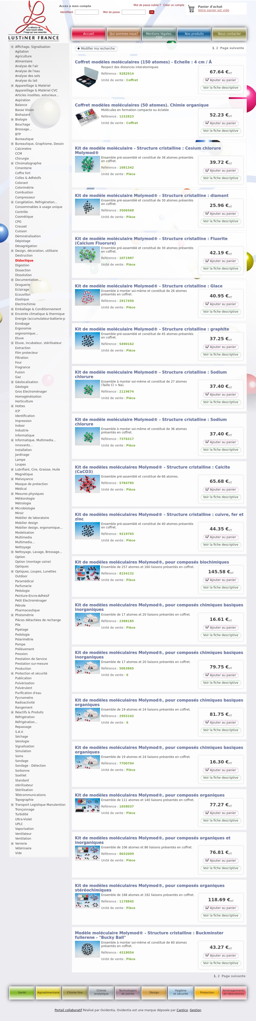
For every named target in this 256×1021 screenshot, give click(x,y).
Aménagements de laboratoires (233, 992)
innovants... (24, 445)
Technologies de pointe (128, 992)
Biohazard (22, 115)
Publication (23, 678)
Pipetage (21, 629)
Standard (22, 780)
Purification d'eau (28, 693)
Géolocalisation (26, 382)
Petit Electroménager (31, 600)
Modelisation (24, 532)
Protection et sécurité (31, 673)
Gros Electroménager (31, 391)
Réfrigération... (26, 722)
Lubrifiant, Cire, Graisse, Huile (37, 469)
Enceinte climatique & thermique (40, 314)
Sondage (21, 761)
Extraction (22, 348)
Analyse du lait (26, 80)
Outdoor (21, 576)
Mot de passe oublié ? (147, 5)
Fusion (20, 372)
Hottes (20, 406)
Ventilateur (23, 834)
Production (23, 668)
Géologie (21, 387)
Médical (21, 489)
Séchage (21, 736)
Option (20, 557)
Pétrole (20, 605)
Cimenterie (23, 168)
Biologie (21, 119)
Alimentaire (23, 61)
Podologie (22, 634)
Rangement (23, 707)
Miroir (19, 513)
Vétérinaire (23, 848)
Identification (25, 416)
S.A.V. (19, 732)
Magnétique (24, 474)
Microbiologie (25, 508)
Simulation (23, 751)
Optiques (22, 566)
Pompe (20, 644)
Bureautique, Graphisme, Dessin (39, 144)
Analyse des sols (27, 76)
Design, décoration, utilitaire (36, 251)
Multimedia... (25, 542)
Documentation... (28, 280)
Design (154, 992)
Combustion (24, 192)
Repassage (23, 727)
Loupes (20, 464)
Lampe (20, 460)
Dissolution (23, 275)
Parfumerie (23, 586)
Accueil (88, 34)
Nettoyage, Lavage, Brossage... (38, 552)
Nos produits (194, 34)
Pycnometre (24, 698)
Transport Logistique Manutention (40, 805)
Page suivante (232, 48)
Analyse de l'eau (27, 71)
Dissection (23, 270)
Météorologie (25, 498)
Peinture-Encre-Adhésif (32, 596)
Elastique (22, 299)
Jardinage (22, 455)
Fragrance (22, 367)
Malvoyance (24, 479)
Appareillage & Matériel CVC (36, 90)
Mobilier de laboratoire (32, 518)
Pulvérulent (23, 688)
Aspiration (22, 100)
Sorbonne (22, 770)
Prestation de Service (31, 659)
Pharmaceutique (27, 610)
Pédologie (22, 591)
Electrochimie (25, 304)
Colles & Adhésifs (28, 178)
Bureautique (24, 139)
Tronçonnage (24, 809)
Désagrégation (26, 246)
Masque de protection (31, 484)
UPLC (19, 824)
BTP (18, 134)
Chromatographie (28, 163)
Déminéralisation (28, 236)
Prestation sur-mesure (31, 663)
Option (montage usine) (33, 561)
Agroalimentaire (49, 992)
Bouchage (22, 124)
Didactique (24, 260)
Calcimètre (23, 149)
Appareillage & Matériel (32, 85)
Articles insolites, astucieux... (37, 95)
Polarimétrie (24, 639)
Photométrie (24, 615)
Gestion (195, 1010)
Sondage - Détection (30, 765)
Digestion (22, 265)
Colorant (21, 183)
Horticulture (24, 401)
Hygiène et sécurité (181, 992)
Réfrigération (25, 717)
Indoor (20, 425)
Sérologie (22, 741)
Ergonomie (23, 328)
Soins (19, 756)
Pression (21, 654)
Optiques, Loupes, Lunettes (35, 571)
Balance (21, 105)
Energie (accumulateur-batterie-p (40, 318)
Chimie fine (74, 992)
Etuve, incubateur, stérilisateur (38, 343)
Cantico (182, 1010)
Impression (23, 421)
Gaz (18, 377)
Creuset (21, 226)
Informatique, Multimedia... (35, 440)
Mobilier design (26, 523)
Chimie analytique (101, 992)
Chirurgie (22, 158)
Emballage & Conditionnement (38, 309)
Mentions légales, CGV (159, 35)
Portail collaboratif (68, 1010)
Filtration (21, 358)
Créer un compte (173, 5)
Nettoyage (23, 547)
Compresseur (25, 197)
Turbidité (21, 814)
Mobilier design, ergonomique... (39, 527)
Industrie (21, 430)
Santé (22, 992)
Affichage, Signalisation (32, 47)
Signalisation (24, 746)
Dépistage (22, 241)
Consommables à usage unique (38, 207)
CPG (18, 221)
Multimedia (23, 537)
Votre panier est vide (213, 10)
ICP (17, 411)
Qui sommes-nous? (124, 34)
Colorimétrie (24, 187)
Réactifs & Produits (29, 712)
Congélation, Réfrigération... (36, 202)
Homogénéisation (28, 396)
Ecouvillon (22, 294)
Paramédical (24, 581)
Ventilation (23, 838)
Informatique (24, 435)
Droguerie (22, 285)
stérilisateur (24, 785)
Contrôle (21, 212)
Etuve (19, 338)
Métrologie (23, 503)
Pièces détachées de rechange (38, 620)
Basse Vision (24, 110)
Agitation (22, 51)
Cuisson (21, 231)
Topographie (24, 800)
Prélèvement (24, 649)
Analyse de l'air (26, 66)
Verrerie (21, 843)
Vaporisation (24, 829)
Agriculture (23, 56)
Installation (23, 450)
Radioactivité (25, 702)
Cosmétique (24, 216)
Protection (207, 992)
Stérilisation (24, 790)
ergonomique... (26, 333)
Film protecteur (26, 353)
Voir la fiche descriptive (220, 87)
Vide (18, 853)
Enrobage (22, 323)
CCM (18, 153)
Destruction (24, 255)
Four (18, 362)
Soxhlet (20, 775)
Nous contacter (229, 34)
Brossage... (23, 129)
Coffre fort (22, 173)
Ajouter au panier (221, 80)
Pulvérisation (24, 683)
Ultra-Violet (23, 819)
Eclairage (22, 289)
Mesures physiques (29, 494)
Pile (17, 625)
